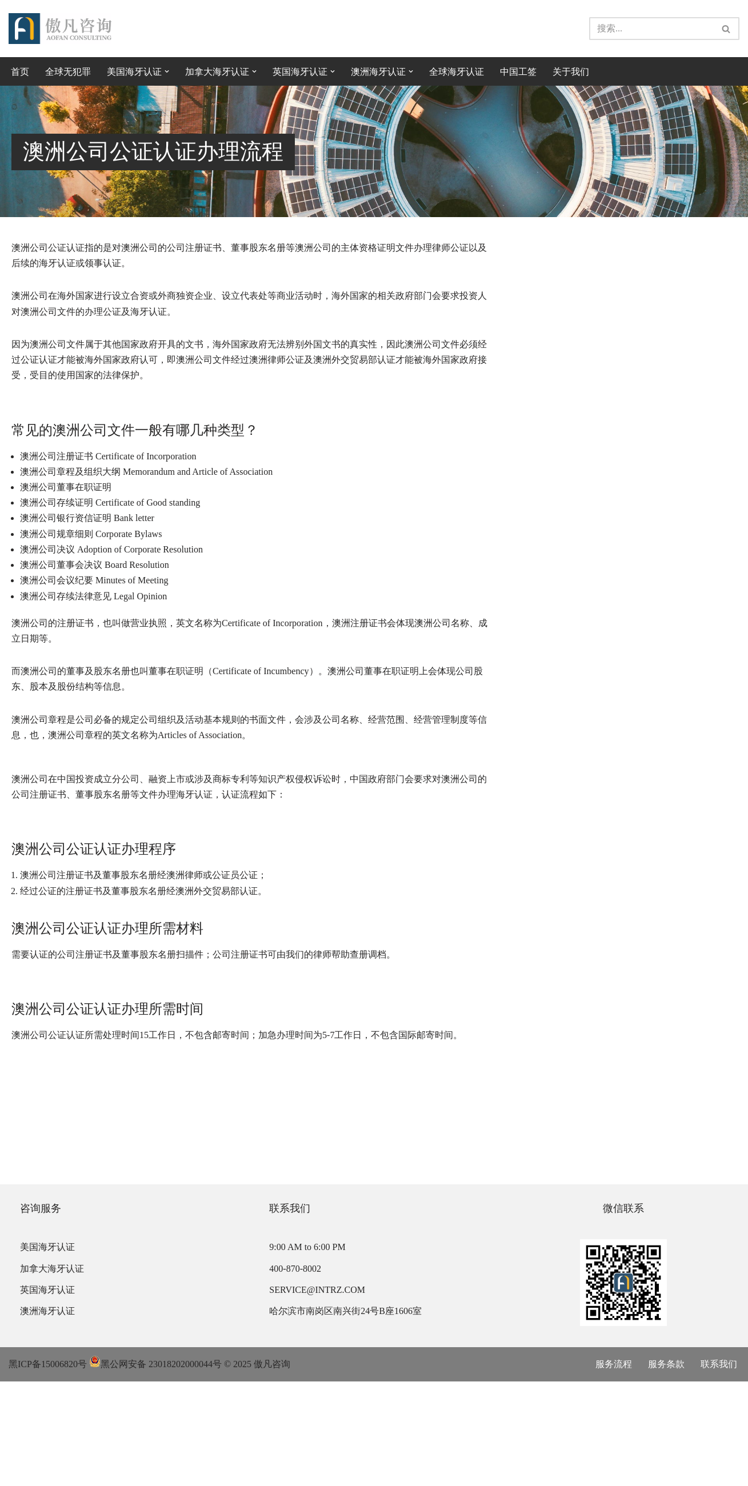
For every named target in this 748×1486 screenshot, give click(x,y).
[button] (167, 71)
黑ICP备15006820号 (48, 1469)
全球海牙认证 (456, 72)
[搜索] (651, 28)
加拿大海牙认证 (52, 1373)
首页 (20, 72)
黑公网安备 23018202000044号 (155, 1469)
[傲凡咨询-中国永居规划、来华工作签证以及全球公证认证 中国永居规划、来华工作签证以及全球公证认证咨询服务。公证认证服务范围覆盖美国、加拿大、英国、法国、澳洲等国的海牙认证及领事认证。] (60, 29)
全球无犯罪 (68, 72)
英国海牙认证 (47, 1394)
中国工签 (518, 72)
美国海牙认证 (47, 1352)
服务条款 (666, 1469)
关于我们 (571, 72)
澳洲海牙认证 (47, 1415)
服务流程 (613, 1469)
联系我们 (719, 1469)
